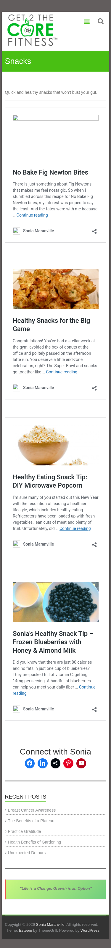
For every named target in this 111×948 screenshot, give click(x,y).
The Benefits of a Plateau (31, 820)
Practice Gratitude (24, 831)
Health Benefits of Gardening (34, 842)
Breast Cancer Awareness (32, 810)
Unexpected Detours (27, 852)
